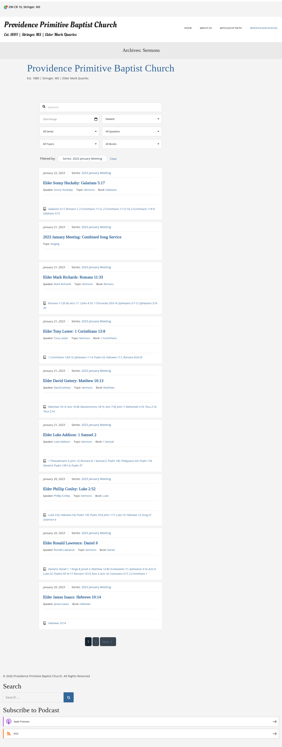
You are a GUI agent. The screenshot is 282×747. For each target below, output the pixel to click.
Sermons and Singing (264, 27)
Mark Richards (62, 284)
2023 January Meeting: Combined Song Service (82, 237)
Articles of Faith (231, 27)
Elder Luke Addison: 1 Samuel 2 (69, 435)
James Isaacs (61, 604)
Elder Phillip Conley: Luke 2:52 (69, 489)
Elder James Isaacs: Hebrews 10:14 (72, 597)
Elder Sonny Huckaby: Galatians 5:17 (74, 183)
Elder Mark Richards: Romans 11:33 (73, 277)
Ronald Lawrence (64, 550)
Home (188, 27)
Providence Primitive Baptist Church (60, 24)
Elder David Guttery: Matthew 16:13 (73, 381)
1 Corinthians (109, 338)
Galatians (111, 189)
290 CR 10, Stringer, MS (24, 7)
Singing (55, 243)
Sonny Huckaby (63, 189)
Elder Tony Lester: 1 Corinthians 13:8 (74, 331)
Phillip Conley (62, 496)
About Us (206, 27)
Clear (113, 159)
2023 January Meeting (96, 173)
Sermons (89, 189)
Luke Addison (62, 441)
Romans (109, 284)
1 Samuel (108, 441)
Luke (106, 496)
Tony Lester (61, 338)
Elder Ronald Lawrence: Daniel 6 (70, 543)
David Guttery (62, 387)
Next (108, 641)
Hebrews (85, 604)
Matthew (108, 387)
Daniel (111, 550)
